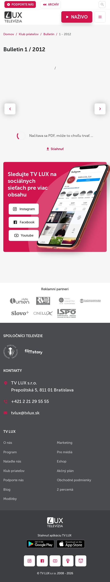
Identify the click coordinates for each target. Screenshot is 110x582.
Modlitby (10, 499)
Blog (6, 490)
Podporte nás (20, 4)
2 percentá (65, 490)
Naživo (76, 17)
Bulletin (48, 34)
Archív (51, 5)
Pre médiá (64, 452)
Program (10, 452)
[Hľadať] (102, 4)
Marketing (64, 443)
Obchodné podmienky (74, 480)
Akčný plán (65, 471)
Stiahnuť (57, 149)
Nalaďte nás (12, 461)
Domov (8, 34)
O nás (7, 443)
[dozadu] (9, 108)
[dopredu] (100, 108)
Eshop (61, 461)
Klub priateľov (29, 34)
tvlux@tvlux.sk (25, 412)
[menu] (100, 17)
